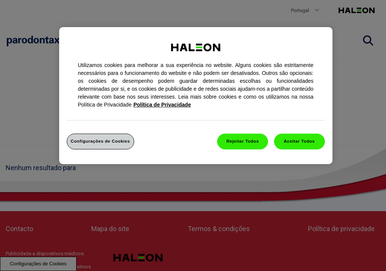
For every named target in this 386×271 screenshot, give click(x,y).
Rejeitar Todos (243, 141)
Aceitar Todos (299, 141)
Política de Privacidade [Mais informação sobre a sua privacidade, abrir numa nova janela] (162, 105)
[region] (195, 95)
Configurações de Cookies (100, 141)
